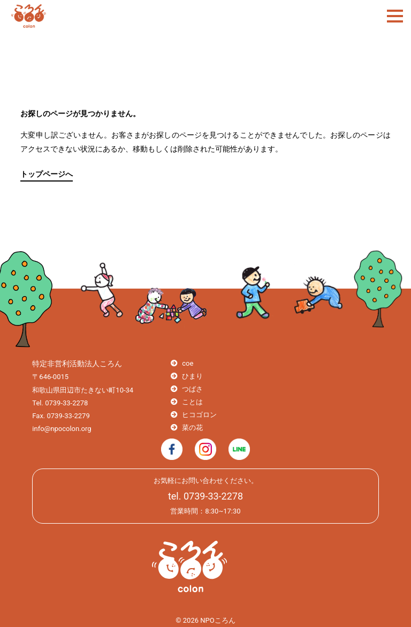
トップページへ (46, 174)
